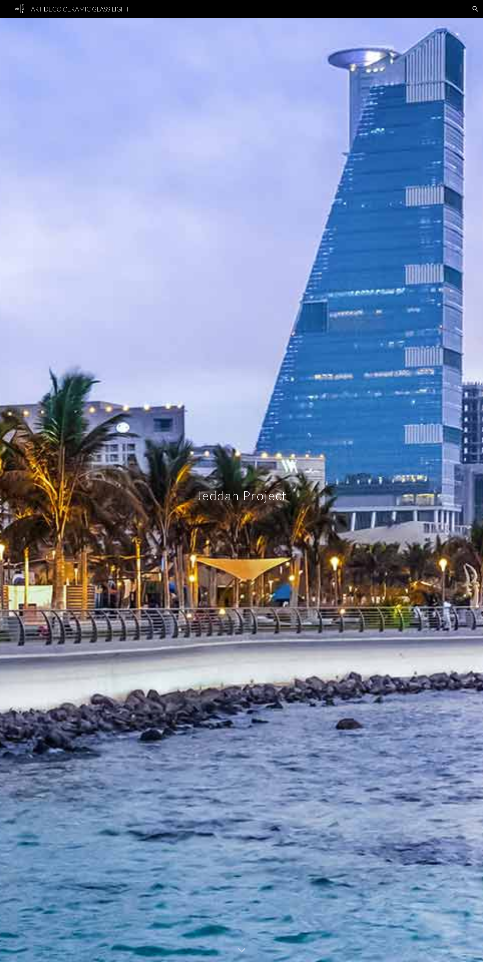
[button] (475, 9)
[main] (242, 490)
